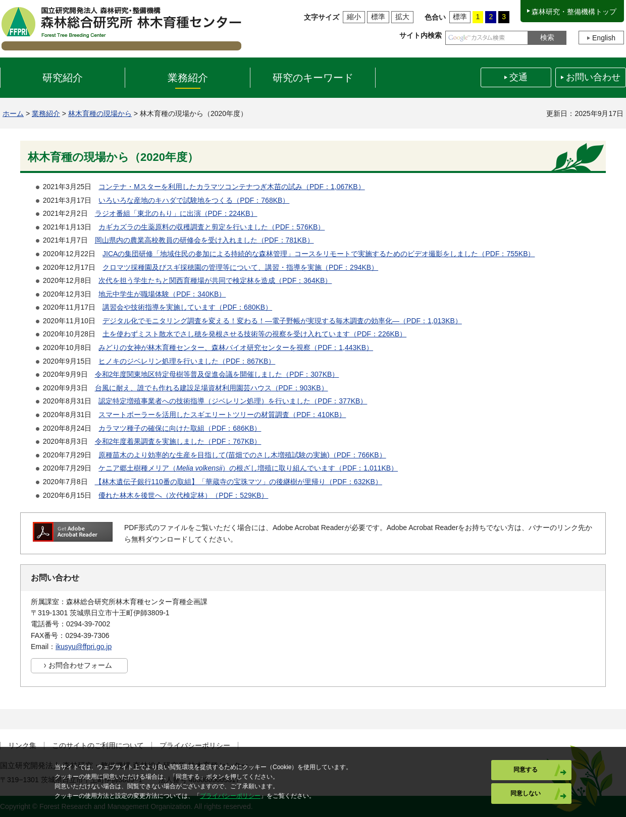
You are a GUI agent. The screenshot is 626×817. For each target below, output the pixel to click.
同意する (525, 769)
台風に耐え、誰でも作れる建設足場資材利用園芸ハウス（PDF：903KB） (211, 388)
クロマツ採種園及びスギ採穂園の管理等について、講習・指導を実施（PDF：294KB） (240, 267)
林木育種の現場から (100, 113)
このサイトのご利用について (98, 745)
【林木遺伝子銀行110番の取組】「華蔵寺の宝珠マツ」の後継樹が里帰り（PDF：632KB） (238, 482)
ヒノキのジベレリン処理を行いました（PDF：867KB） (186, 361)
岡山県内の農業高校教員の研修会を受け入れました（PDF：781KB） (204, 240)
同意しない (525, 793)
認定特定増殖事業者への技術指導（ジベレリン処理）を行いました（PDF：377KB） (232, 401)
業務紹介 (46, 113)
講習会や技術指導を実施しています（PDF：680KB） (187, 307)
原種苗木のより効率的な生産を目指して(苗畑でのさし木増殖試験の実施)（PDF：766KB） (242, 455)
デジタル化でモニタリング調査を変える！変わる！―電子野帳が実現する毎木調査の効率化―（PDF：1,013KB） (282, 321)
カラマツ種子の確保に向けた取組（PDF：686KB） (179, 428)
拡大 (402, 17)
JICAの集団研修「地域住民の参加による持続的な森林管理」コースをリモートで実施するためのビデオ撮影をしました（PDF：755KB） (318, 254)
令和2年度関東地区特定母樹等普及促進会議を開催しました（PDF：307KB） (217, 374)
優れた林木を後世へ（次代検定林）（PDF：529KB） (183, 495)
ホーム (13, 113)
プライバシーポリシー (195, 745)
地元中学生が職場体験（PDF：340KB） (162, 294)
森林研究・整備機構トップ (574, 12)
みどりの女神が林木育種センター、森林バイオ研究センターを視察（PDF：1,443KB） (235, 347)
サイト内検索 (420, 35)
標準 (378, 17)
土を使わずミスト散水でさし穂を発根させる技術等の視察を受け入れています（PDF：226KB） (254, 334)
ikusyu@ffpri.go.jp (84, 647)
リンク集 (22, 745)
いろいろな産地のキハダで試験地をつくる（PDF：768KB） (193, 200)
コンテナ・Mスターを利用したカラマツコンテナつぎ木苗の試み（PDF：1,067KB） (231, 187)
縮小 (354, 17)
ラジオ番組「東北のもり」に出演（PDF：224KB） (176, 213)
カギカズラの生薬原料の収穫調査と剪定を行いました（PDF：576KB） (211, 227)
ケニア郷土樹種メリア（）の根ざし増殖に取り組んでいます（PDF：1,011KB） (248, 468)
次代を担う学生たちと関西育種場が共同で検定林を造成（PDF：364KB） (215, 280)
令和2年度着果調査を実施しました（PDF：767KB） (178, 441)
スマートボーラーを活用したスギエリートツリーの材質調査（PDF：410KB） (222, 415)
